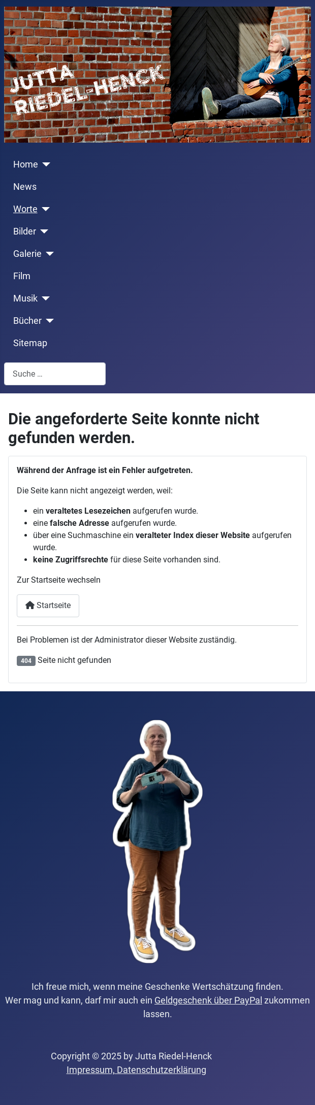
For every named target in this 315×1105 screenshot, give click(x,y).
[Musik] (44, 298)
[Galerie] (48, 254)
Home (25, 164)
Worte (25, 209)
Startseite (48, 605)
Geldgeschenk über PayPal (208, 1000)
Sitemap (30, 343)
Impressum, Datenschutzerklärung (136, 1069)
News (25, 187)
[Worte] (44, 209)
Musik (25, 298)
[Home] (44, 164)
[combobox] (55, 373)
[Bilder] (42, 231)
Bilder (24, 231)
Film (21, 276)
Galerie (27, 254)
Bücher (27, 321)
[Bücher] (48, 321)
